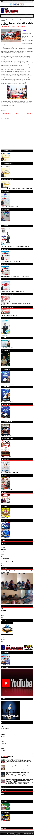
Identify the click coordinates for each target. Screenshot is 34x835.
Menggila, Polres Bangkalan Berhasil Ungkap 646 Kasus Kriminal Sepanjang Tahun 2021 (17, 23)
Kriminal (2, 615)
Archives (10, 756)
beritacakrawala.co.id (17, 831)
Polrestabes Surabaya (5, 558)
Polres (2, 556)
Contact (2, 641)
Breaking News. (3, 551)
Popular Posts (4, 756)
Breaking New (3, 547)
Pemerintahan (3, 745)
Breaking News (3, 549)
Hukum (2, 732)
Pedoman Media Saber (5, 728)
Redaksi (2, 637)
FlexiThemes (7, 833)
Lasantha (18, 833)
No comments (22, 26)
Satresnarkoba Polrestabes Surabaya (7, 561)
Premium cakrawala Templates (25, 833)
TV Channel (3, 643)
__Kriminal (2, 738)
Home (2, 19)
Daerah (2, 552)
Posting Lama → (30, 113)
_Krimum (2, 739)
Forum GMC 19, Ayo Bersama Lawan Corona (14, 759)
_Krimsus (2, 741)
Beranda (17, 113)
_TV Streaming (3, 743)
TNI (1, 563)
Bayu (27, 831)
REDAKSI (2, 726)
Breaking (2, 545)
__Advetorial (3, 736)
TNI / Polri (2, 565)
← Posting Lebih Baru (5, 113)
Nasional (2, 554)
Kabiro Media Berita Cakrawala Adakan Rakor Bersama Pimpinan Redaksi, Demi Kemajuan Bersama (17, 571)
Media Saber (3, 639)
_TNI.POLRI (3, 734)
